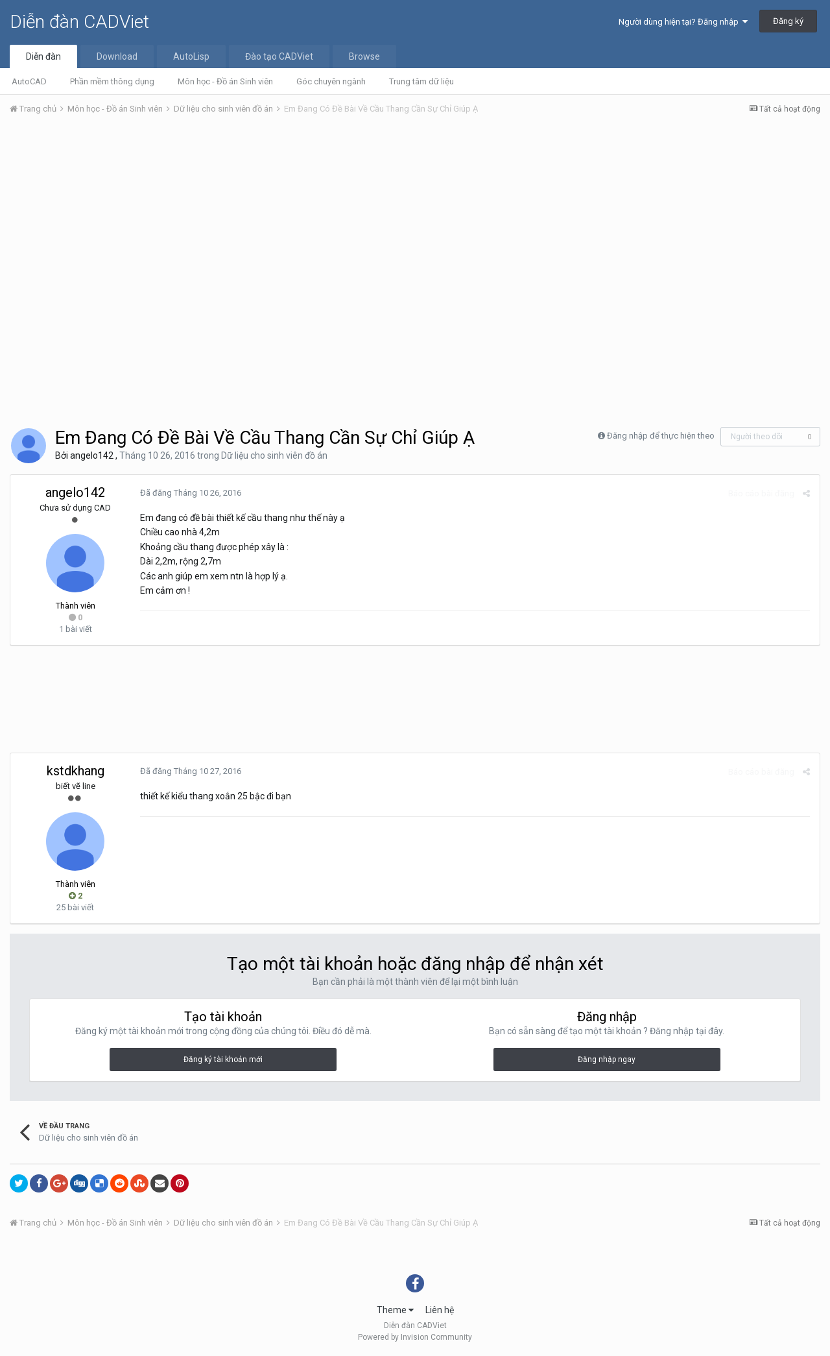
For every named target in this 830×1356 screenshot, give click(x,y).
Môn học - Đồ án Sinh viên (225, 81)
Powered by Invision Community (415, 1337)
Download (117, 56)
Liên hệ (439, 1310)
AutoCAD (29, 81)
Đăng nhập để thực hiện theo (661, 436)
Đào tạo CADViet (279, 56)
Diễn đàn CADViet (79, 21)
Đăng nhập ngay (606, 1059)
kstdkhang (75, 771)
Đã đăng (190, 493)
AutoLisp (191, 56)
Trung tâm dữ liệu (421, 81)
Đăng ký (788, 21)
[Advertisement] (415, 222)
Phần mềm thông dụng (112, 81)
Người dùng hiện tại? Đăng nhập (683, 22)
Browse (364, 56)
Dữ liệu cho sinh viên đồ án (274, 455)
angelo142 (91, 455)
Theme (395, 1310)
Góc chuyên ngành (331, 81)
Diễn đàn (43, 56)
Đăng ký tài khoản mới (223, 1059)
